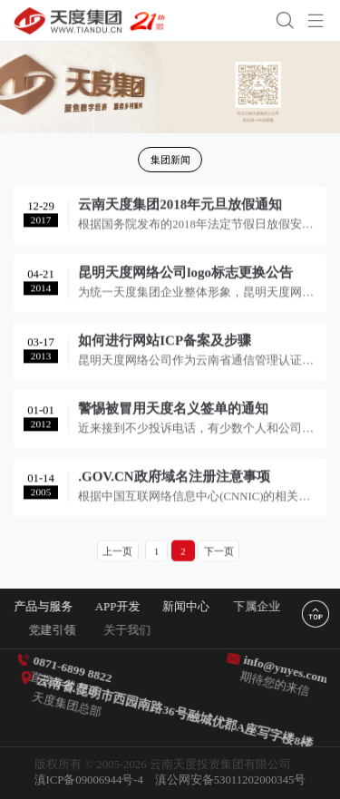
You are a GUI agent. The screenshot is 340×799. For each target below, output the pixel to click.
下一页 (219, 551)
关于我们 (142, 630)
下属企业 (266, 606)
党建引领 (65, 630)
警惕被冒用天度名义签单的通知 (173, 411)
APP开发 (121, 606)
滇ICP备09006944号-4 (88, 780)
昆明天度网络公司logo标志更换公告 (185, 275)
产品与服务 (45, 606)
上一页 (117, 551)
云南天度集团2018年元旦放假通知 (180, 207)
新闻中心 (192, 606)
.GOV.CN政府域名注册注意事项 (173, 479)
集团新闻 (170, 159)
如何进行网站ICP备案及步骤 (164, 343)
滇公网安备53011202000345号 (230, 780)
